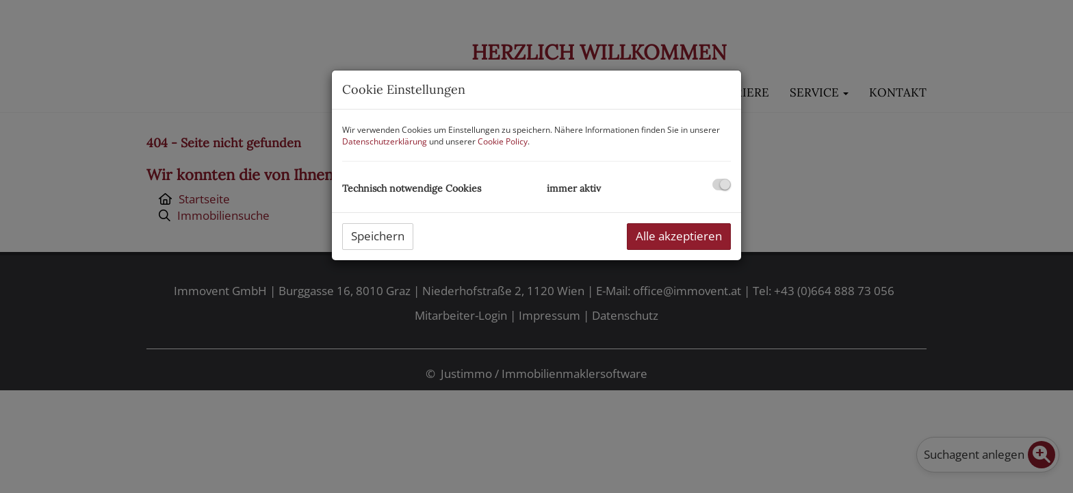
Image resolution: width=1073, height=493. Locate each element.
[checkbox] (721, 184)
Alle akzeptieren (679, 236)
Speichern (377, 236)
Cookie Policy (503, 141)
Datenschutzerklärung (384, 141)
